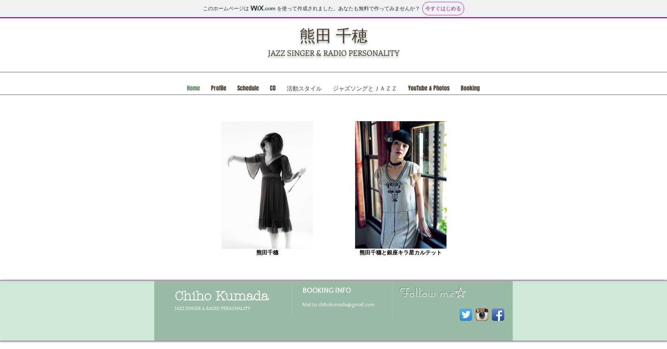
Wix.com (263, 346)
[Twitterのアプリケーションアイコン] (466, 314)
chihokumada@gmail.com (346, 304)
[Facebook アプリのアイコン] (498, 314)
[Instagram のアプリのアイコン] (482, 314)
